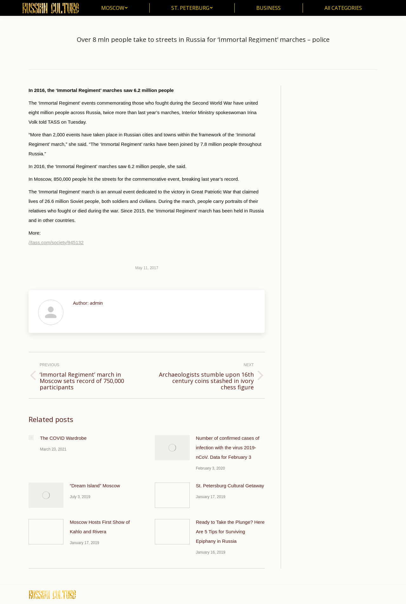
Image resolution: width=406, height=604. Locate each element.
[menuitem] (114, 8)
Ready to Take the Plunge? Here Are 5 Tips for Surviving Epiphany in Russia (230, 531)
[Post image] (31, 437)
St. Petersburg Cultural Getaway (230, 485)
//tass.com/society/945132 (56, 242)
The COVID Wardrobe (63, 438)
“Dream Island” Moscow (95, 485)
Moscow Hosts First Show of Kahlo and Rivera (100, 526)
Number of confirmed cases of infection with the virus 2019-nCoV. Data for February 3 (227, 447)
